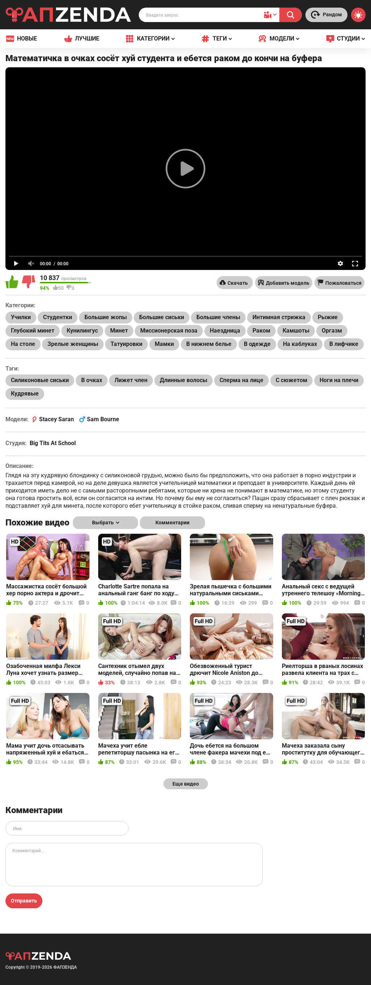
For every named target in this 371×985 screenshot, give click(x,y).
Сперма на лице (241, 380)
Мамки (164, 344)
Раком (261, 330)
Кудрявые (25, 393)
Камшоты (296, 330)
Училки (21, 317)
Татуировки (126, 344)
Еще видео (185, 784)
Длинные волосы (183, 380)
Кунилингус (82, 330)
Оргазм (332, 330)
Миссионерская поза (168, 330)
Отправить (24, 901)
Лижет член (130, 380)
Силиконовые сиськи (40, 380)
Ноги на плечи (339, 380)
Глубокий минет (32, 330)
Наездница (225, 330)
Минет (119, 330)
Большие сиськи (161, 317)
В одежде (257, 344)
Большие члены (218, 317)
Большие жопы (105, 317)
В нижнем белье (209, 344)
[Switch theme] (358, 15)
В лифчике (343, 344)
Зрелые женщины (72, 344)
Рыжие (328, 317)
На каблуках (300, 344)
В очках (91, 380)
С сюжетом (291, 380)
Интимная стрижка (279, 317)
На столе (23, 344)
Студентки (57, 317)
